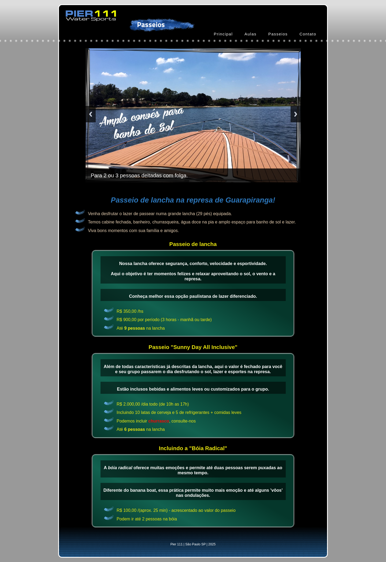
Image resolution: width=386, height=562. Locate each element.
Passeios (278, 34)
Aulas (250, 34)
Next (296, 114)
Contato (307, 34)
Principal (223, 34)
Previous (91, 114)
